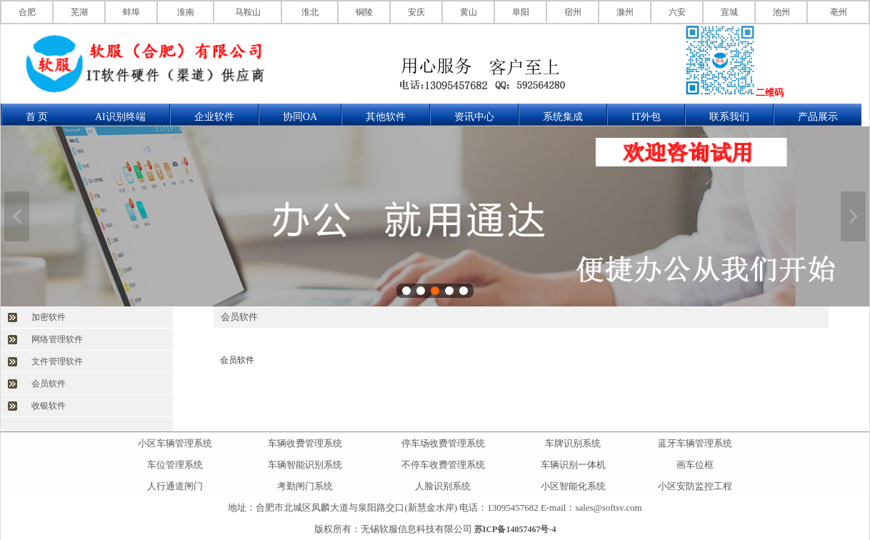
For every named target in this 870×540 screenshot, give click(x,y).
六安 (677, 12)
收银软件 (48, 406)
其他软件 (386, 116)
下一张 (853, 216)
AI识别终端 (120, 116)
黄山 (468, 12)
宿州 (572, 12)
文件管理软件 (57, 361)
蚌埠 (131, 12)
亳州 (838, 12)
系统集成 (563, 116)
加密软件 (48, 317)
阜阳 (520, 12)
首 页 (37, 116)
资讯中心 (474, 116)
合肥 (27, 12)
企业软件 (214, 116)
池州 (781, 12)
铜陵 (364, 12)
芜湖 (79, 12)
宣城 (729, 12)
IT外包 (646, 116)
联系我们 (729, 116)
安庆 (416, 12)
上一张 (16, 216)
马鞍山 (248, 12)
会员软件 (48, 384)
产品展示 (818, 116)
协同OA (300, 116)
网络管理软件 (57, 339)
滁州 (625, 12)
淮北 (310, 12)
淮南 (185, 12)
